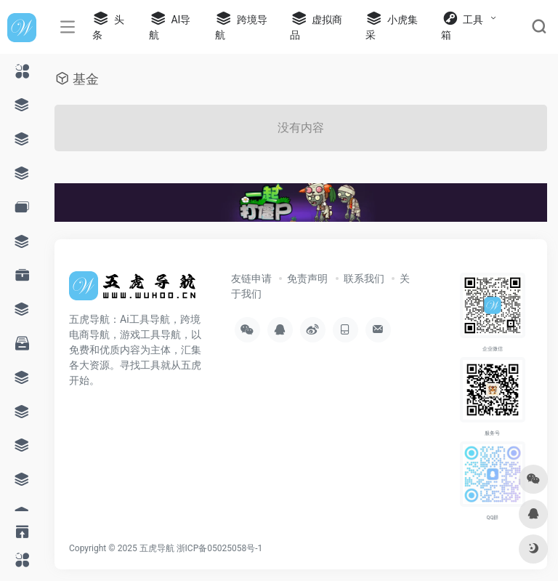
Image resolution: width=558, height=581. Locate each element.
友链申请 (251, 278)
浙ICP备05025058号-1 (220, 548)
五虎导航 (157, 548)
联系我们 (364, 278)
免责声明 (307, 278)
